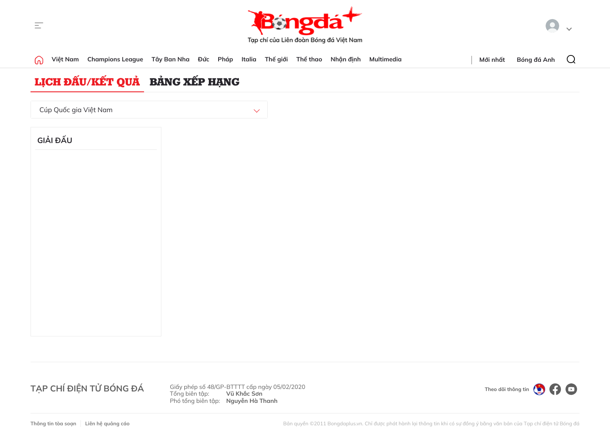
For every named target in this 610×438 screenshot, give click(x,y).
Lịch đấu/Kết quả (87, 81)
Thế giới (276, 59)
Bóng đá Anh (536, 59)
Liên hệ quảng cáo (107, 423)
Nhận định (346, 59)
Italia (248, 59)
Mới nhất (492, 59)
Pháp (225, 59)
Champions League (115, 59)
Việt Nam (65, 59)
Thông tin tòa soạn (53, 423)
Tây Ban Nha (171, 59)
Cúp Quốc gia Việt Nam (76, 109)
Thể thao (309, 59)
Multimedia (385, 59)
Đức (203, 59)
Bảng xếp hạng (195, 81)
